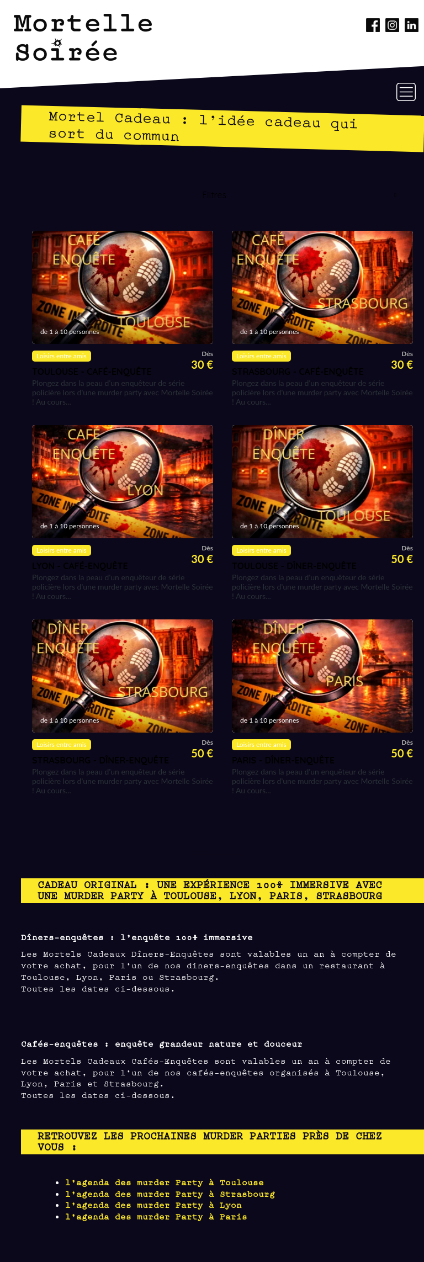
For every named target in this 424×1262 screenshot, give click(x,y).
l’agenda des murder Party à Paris (156, 1216)
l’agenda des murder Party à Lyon (153, 1204)
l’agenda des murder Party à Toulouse (164, 1181)
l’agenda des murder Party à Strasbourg (170, 1193)
